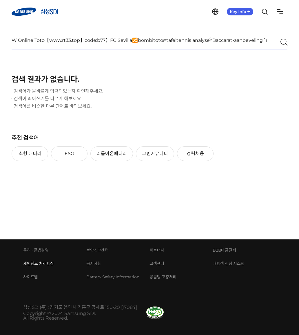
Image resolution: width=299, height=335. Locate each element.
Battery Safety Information (112, 277)
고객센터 (157, 263)
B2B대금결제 (224, 250)
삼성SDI (35, 12)
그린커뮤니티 (155, 153)
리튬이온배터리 (111, 153)
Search (264, 11)
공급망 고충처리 (163, 277)
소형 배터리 (30, 153)
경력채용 (195, 153)
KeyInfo (240, 11)
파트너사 (157, 250)
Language (215, 11)
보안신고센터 (97, 250)
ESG (69, 153)
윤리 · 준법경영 (36, 250)
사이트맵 (30, 277)
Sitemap (279, 11)
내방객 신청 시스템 (229, 263)
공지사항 (93, 263)
